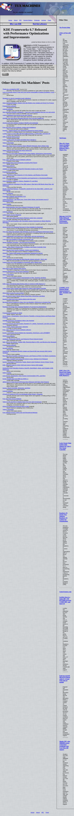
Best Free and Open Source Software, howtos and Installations (21, 250)
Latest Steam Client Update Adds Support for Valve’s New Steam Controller (65, 446)
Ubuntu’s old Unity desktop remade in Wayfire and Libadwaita (20, 123)
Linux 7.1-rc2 (6, 256)
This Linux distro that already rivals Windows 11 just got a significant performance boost (28, 231)
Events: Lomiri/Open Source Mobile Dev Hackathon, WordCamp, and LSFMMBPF (26, 333)
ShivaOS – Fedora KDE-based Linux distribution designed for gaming (23, 253)
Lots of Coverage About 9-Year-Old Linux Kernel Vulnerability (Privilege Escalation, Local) (28, 92)
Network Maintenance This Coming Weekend (16, 271)
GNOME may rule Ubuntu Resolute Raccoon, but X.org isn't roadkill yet (23, 118)
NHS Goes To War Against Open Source (14, 268)
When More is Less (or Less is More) (13, 293)
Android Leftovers (8, 109)
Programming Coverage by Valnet (12, 313)
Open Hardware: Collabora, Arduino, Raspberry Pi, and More (20, 181)
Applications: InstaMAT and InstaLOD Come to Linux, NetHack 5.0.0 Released (25, 359)
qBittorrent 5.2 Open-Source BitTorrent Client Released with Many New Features (26, 382)
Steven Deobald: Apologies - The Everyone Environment (19, 242)
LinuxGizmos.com (65, 592)
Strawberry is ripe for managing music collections (17, 98)
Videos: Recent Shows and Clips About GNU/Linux (17, 150)
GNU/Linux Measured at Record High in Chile (16, 406)
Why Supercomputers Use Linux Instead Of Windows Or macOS (21, 207)
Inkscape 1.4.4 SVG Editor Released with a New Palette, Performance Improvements (65, 219)
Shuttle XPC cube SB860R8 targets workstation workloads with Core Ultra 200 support (64, 745)
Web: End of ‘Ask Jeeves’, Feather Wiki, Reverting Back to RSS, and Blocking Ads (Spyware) (29, 342)
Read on (5, 74)
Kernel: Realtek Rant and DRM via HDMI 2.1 (15, 379)
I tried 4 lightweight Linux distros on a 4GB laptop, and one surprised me (23, 236)
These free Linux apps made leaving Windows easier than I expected (22, 218)
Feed (49, 20)
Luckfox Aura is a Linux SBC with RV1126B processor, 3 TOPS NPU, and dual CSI (65, 600)
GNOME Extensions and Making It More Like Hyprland (18, 320)
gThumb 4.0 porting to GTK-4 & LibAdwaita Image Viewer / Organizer (23, 394)
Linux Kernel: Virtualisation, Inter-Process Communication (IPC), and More (24, 376)
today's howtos (7, 204)
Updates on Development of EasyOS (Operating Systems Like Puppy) (23, 169)
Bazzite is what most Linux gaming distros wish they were (19, 299)
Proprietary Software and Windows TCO (14, 196)
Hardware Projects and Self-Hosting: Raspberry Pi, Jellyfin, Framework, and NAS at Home (29, 323)
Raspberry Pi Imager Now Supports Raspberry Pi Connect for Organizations (63, 517)
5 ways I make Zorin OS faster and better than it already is (19, 139)
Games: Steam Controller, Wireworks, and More (16, 388)
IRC (20, 20)
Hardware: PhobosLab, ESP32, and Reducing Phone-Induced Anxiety (23, 339)
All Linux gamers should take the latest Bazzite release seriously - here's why (25, 259)
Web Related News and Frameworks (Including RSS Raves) (20, 162)
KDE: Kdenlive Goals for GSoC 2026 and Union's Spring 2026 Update (23, 365)
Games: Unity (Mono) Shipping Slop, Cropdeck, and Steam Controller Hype (24, 247)
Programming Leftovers (9, 106)
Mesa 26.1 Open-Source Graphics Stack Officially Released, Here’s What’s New (64, 147)
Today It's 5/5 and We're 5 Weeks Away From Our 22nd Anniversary (22, 402)
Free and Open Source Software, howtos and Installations (19, 127)
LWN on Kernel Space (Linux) (11, 136)
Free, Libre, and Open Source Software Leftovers (17, 159)
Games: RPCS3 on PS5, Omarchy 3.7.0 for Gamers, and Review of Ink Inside (25, 175)
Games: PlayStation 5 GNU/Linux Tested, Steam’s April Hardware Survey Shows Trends (28, 362)
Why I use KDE (15, 24)
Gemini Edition (27, 20)
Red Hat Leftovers (40, 24)
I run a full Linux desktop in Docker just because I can (18, 239)
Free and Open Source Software (12, 399)
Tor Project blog (64, 27)
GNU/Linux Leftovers (9, 166)
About (16, 20)
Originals (37, 20)
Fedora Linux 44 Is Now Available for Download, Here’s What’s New (22, 262)
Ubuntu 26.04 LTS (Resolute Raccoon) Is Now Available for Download (23, 227)
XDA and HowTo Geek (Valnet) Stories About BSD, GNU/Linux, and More (24, 296)
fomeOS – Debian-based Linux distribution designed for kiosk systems (23, 130)
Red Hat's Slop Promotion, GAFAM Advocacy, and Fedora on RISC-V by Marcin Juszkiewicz (29, 356)
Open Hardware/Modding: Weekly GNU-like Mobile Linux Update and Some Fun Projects (28, 103)
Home (10, 20)
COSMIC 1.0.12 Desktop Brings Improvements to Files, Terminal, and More (65, 291)
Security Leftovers (8, 193)
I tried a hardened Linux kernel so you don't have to (17, 115)
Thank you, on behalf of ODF (11, 89)
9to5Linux (62, 138)
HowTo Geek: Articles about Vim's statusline (15, 326)
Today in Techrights (8, 143)
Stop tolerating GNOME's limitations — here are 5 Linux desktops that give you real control (29, 112)
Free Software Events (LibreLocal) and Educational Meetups (20, 412)
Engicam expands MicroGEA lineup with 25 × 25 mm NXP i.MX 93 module (64, 679)
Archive (43, 20)
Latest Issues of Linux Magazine (12, 215)
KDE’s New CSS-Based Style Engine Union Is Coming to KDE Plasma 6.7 (65, 373)
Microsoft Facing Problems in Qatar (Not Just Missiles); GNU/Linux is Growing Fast (27, 302)
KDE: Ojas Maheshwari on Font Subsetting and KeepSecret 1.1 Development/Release (27, 178)
